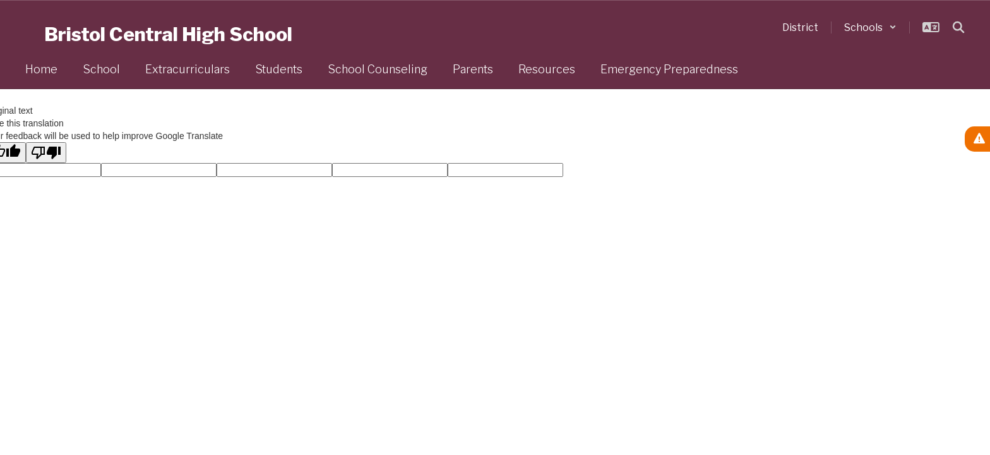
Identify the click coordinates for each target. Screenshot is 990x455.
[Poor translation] (46, 152)
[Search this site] (958, 27)
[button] (870, 27)
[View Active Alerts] (977, 139)
